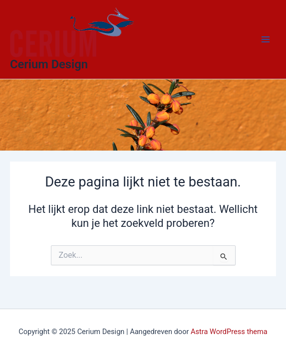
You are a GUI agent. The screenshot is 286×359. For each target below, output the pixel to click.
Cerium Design (49, 64)
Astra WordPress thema (229, 331)
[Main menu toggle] (265, 39)
